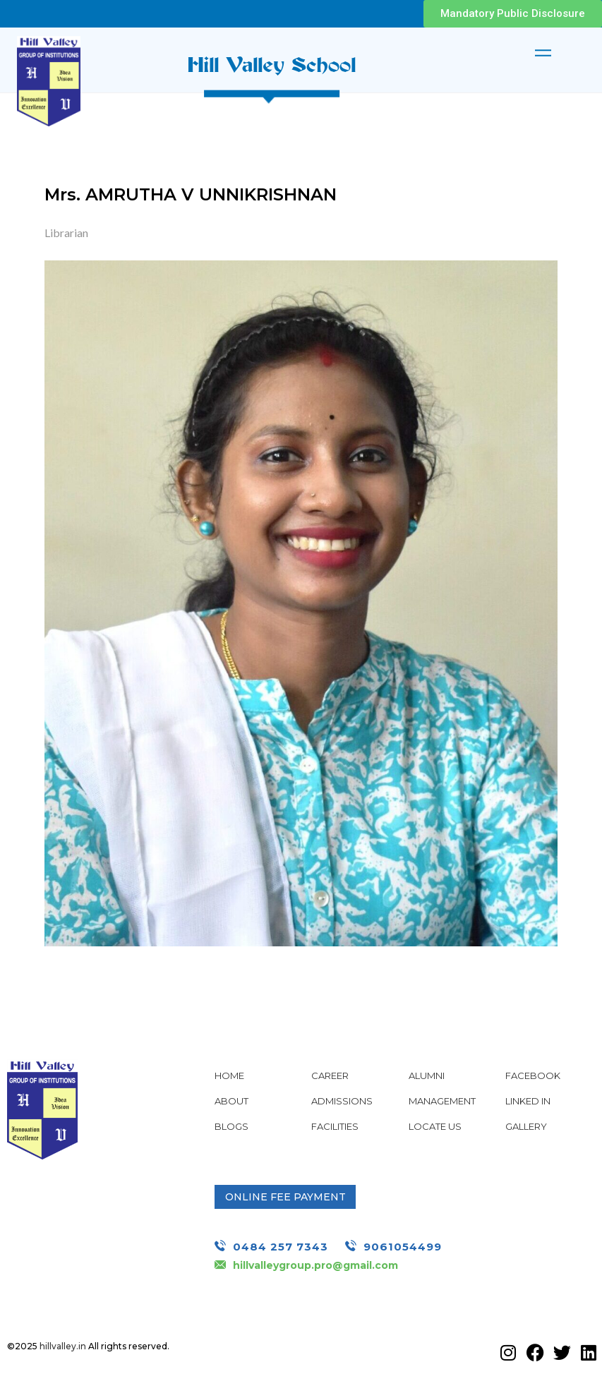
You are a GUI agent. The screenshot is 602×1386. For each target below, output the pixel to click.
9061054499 (402, 1246)
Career (330, 1075)
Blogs (231, 1126)
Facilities (335, 1126)
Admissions (342, 1101)
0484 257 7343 (280, 1246)
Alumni (427, 1075)
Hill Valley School (272, 64)
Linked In (527, 1101)
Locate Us (435, 1126)
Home (229, 1075)
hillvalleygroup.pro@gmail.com (315, 1265)
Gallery (526, 1126)
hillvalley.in (63, 1346)
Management (442, 1101)
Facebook (532, 1075)
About (231, 1101)
